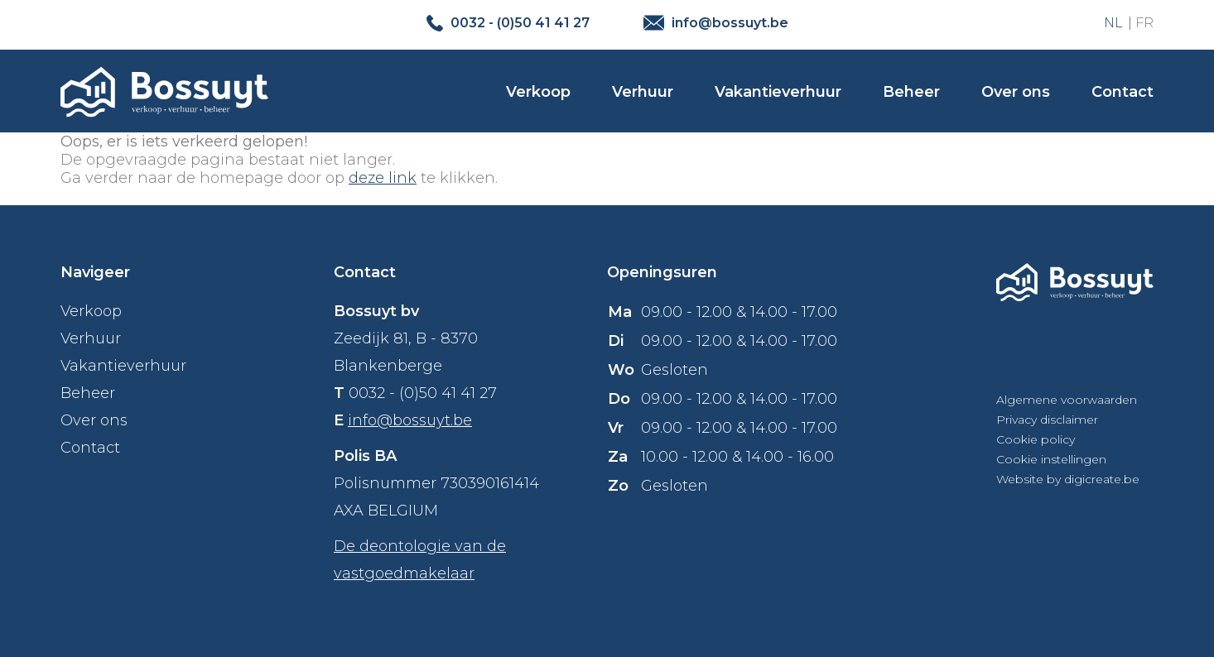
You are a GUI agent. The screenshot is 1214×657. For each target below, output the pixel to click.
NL (1113, 23)
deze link (383, 178)
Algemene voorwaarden (1066, 399)
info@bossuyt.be (410, 420)
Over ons (1015, 92)
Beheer (911, 92)
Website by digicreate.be (1067, 479)
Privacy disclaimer (1047, 419)
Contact (1122, 92)
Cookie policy (1035, 439)
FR (1144, 23)
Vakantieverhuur (778, 92)
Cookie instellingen (1051, 459)
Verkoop (538, 92)
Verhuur (642, 92)
